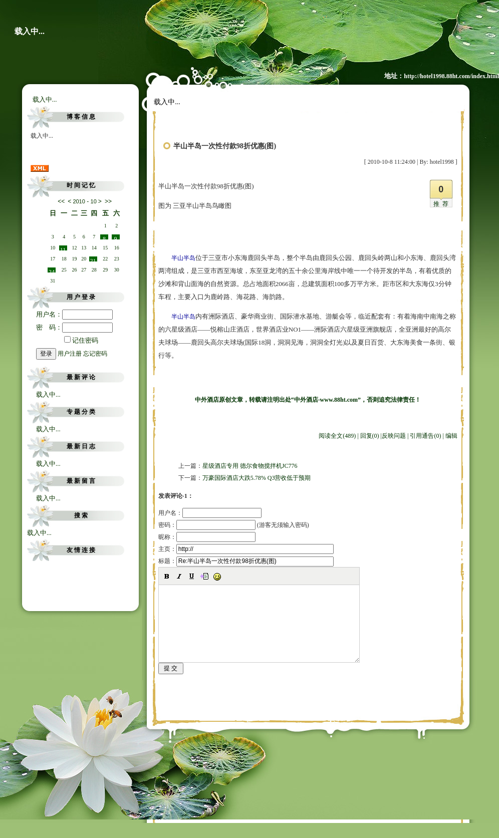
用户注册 (70, 353)
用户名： (74, 314)
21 (93, 259)
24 (52, 270)
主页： (246, 548)
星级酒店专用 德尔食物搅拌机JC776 (250, 465)
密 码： (74, 327)
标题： (246, 561)
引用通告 (425, 435)
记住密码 (81, 340)
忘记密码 (95, 353)
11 (63, 248)
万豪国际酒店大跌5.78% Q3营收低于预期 (256, 477)
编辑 (451, 435)
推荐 (442, 203)
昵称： (207, 536)
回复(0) (369, 435)
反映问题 (394, 435)
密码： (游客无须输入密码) (233, 524)
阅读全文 (337, 435)
